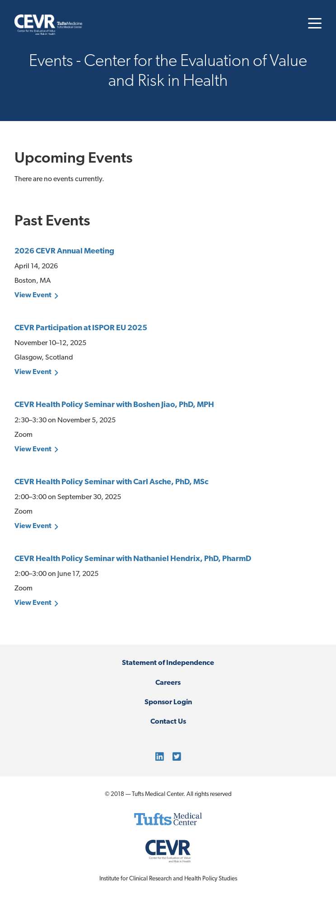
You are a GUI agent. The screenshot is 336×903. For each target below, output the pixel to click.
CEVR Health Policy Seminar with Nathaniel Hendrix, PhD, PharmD (132, 559)
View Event (32, 295)
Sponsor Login (168, 702)
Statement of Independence (168, 663)
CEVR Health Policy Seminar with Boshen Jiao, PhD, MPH (114, 405)
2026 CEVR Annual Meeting (64, 251)
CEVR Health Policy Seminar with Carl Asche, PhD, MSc (111, 482)
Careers (168, 683)
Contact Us (168, 721)
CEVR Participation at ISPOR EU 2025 (80, 328)
